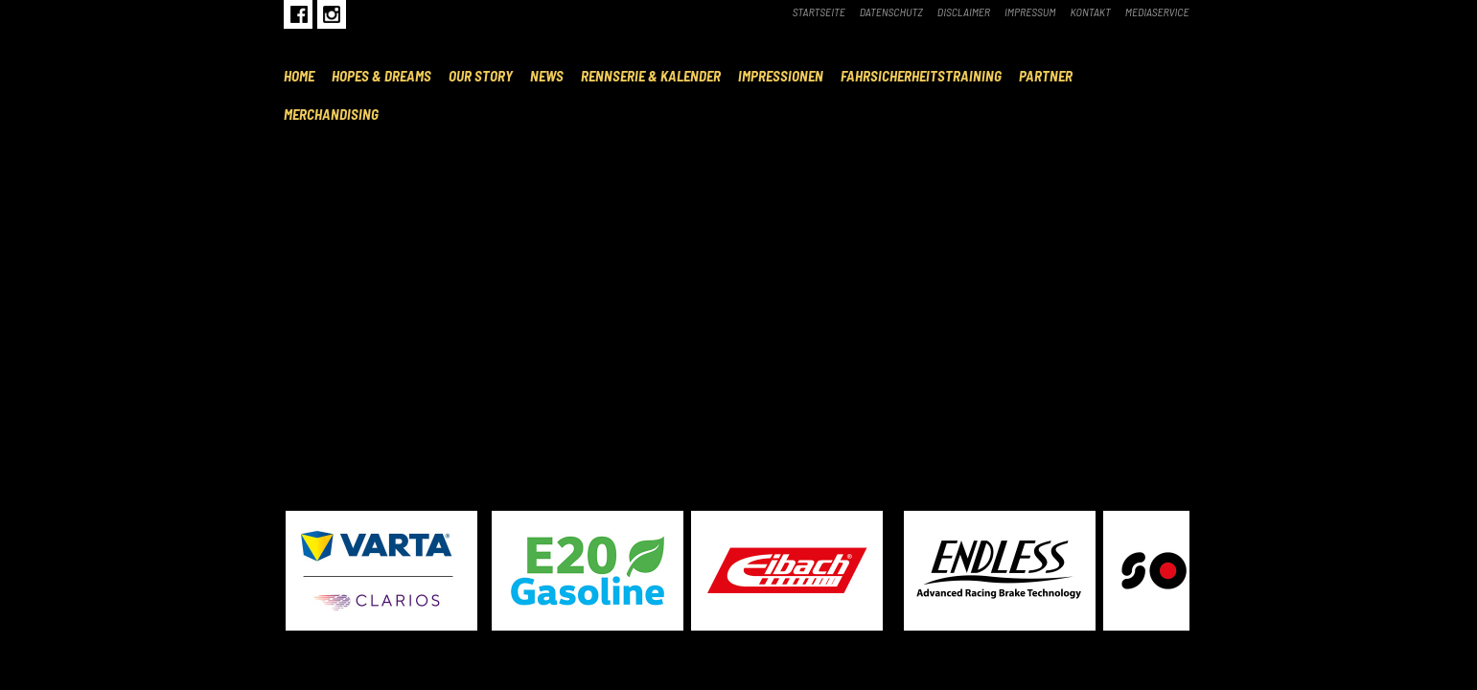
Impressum (1030, 11)
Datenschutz (891, 11)
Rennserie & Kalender (651, 75)
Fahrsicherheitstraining (921, 75)
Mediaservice (1157, 11)
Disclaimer (963, 11)
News (547, 75)
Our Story (481, 75)
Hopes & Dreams (381, 75)
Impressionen (780, 75)
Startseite (819, 11)
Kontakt (1091, 11)
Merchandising (331, 114)
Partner (1046, 75)
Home (299, 75)
